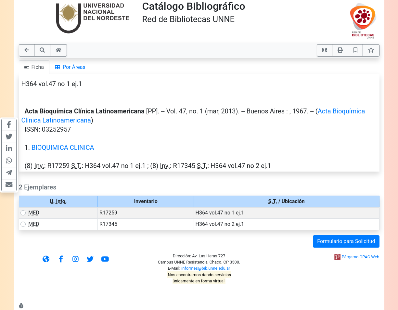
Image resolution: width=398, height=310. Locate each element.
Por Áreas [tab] (70, 67)
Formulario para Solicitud (346, 241)
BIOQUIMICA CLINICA (63, 147)
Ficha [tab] (34, 67)
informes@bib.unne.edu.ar (205, 268)
